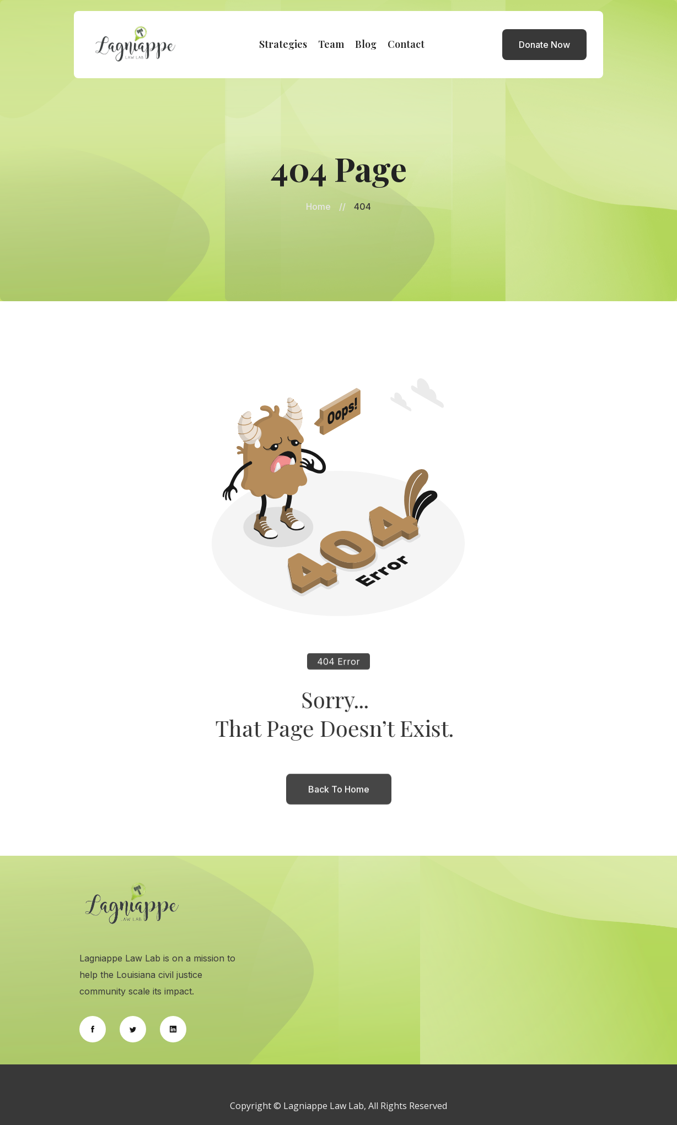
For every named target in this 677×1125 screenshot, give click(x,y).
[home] (135, 44)
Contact (406, 44)
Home (318, 206)
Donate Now (544, 44)
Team (331, 44)
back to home (338, 795)
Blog (366, 44)
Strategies (283, 44)
